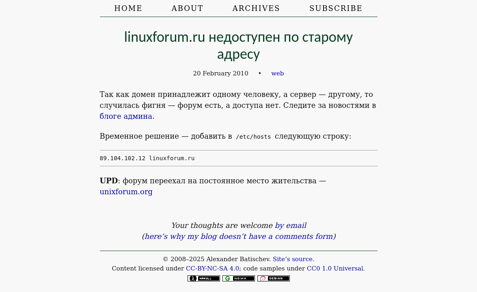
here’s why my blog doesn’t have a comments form (239, 236)
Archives (257, 8)
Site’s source (293, 259)
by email (290, 225)
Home (128, 8)
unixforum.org (126, 191)
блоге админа (126, 116)
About (188, 8)
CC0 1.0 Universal (335, 268)
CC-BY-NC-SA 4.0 (212, 268)
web (277, 73)
